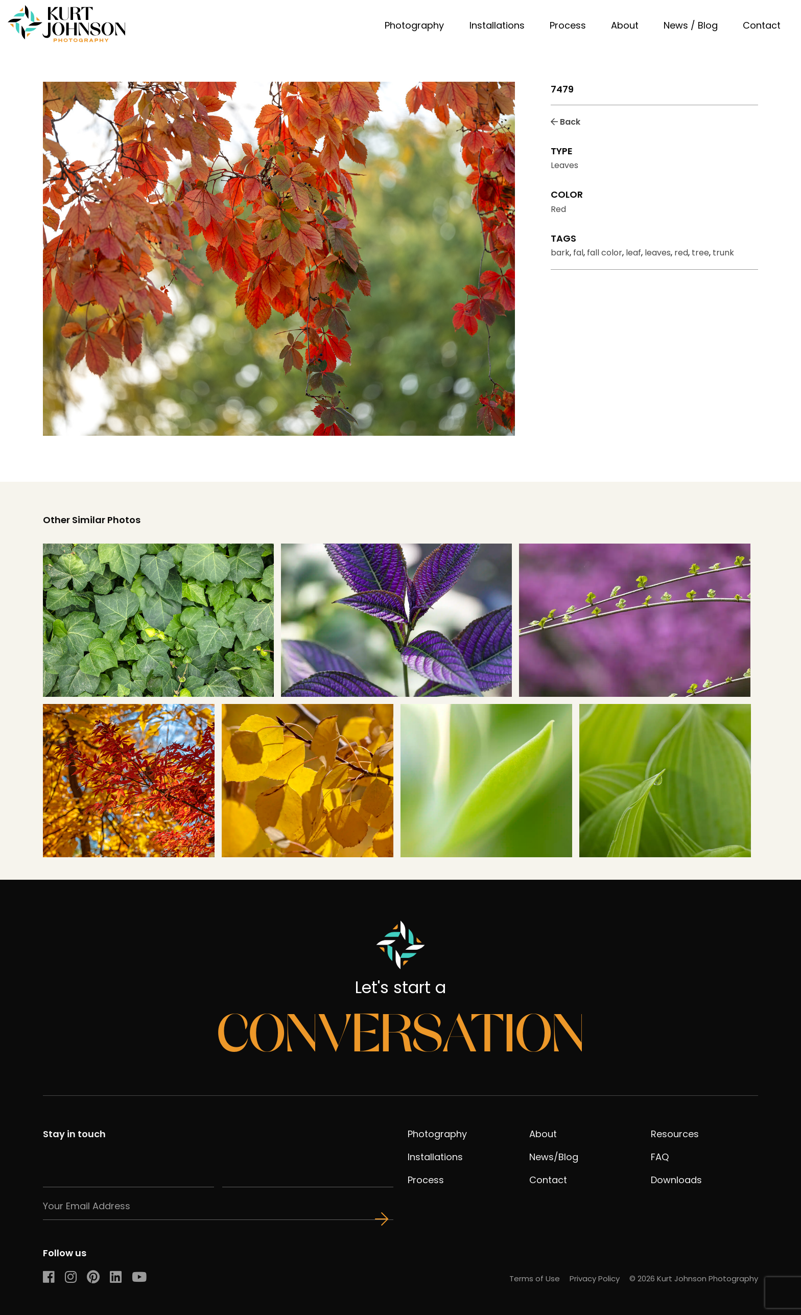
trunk (723, 253)
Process (568, 25)
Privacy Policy (595, 1278)
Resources (675, 1134)
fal (578, 253)
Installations (497, 25)
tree (700, 253)
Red (558, 209)
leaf (633, 253)
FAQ (660, 1156)
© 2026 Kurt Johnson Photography (693, 1278)
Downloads (676, 1179)
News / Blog (691, 25)
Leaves (564, 165)
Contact (762, 25)
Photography (414, 25)
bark (560, 253)
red (681, 253)
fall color (604, 253)
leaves (658, 253)
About (625, 25)
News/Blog (553, 1156)
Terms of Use (534, 1278)
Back (565, 122)
